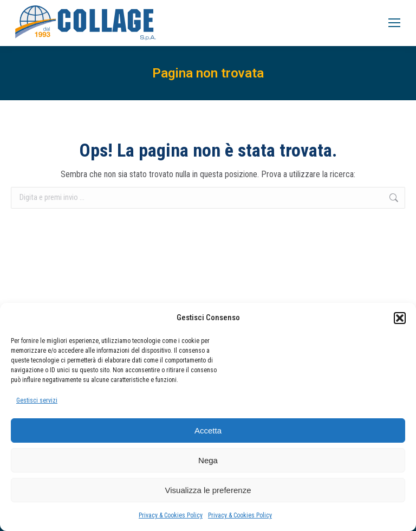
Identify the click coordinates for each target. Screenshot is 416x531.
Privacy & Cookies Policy (171, 515)
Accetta (208, 430)
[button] (399, 318)
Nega (208, 460)
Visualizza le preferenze (208, 490)
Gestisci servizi (36, 400)
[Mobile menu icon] (394, 23)
